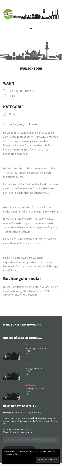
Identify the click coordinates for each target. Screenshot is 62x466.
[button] (31, 49)
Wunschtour (30, 344)
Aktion (12, 114)
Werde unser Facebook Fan (22, 324)
